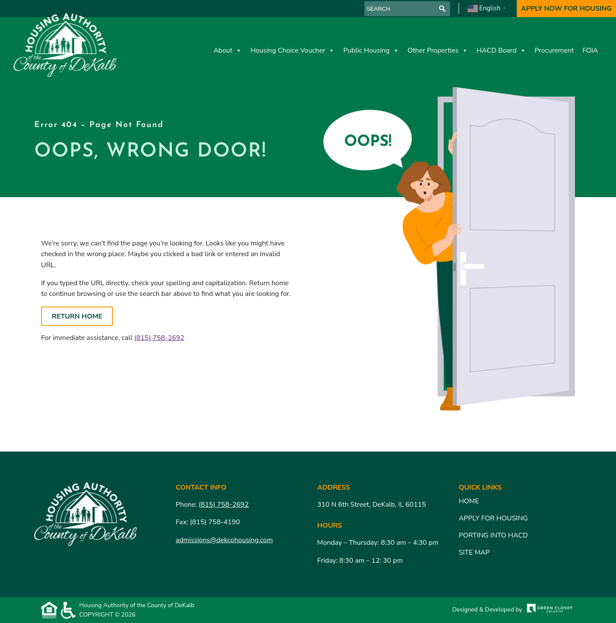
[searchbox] (407, 8)
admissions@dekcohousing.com (224, 540)
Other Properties (438, 50)
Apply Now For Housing (566, 8)
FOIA (590, 50)
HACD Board (501, 50)
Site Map (474, 552)
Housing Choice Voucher (292, 50)
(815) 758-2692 (159, 338)
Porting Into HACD (493, 535)
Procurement (554, 50)
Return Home (77, 316)
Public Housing (371, 50)
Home (469, 501)
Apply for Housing (493, 518)
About (227, 50)
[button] (442, 8)
